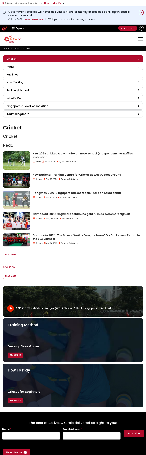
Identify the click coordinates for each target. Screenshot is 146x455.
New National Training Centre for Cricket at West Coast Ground (77, 175)
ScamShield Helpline (33, 19)
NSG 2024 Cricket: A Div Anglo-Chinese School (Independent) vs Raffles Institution (83, 155)
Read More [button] (10, 254)
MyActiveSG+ (126, 28)
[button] (142, 28)
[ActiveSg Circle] (4, 28)
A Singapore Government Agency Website (26, 3)
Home (6, 48)
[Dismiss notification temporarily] (141, 12)
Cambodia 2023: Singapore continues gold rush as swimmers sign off (81, 214)
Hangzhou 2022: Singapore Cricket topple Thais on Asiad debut (77, 193)
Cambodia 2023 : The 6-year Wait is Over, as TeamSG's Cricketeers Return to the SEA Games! (86, 237)
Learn (16, 48)
